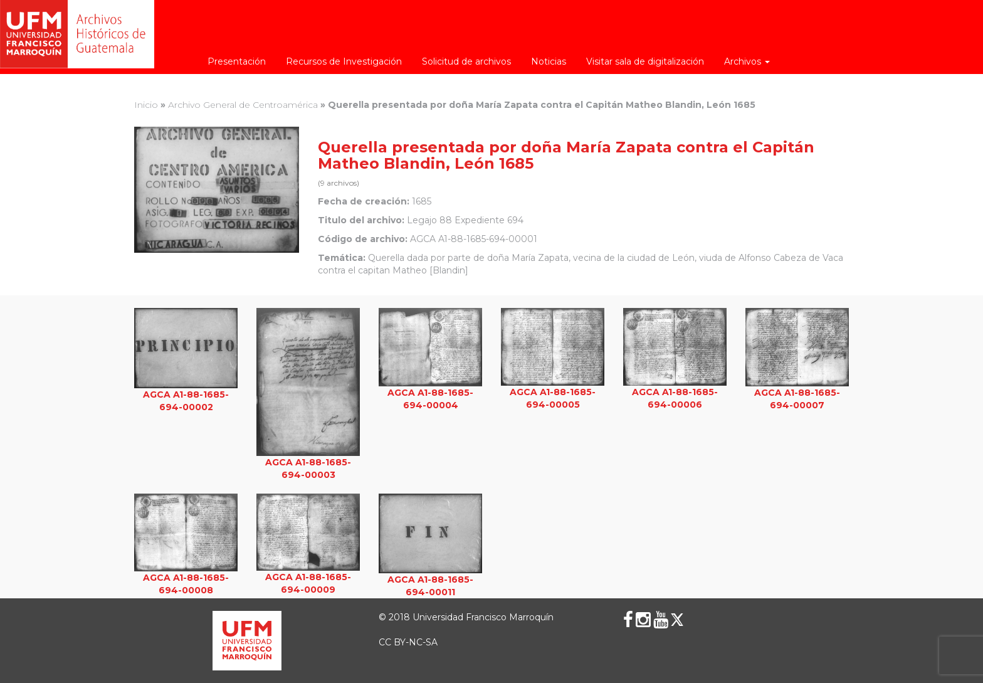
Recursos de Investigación (344, 61)
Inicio (146, 104)
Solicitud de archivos (466, 61)
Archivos (747, 61)
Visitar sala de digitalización (645, 61)
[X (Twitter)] (677, 619)
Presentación (237, 61)
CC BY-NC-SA (408, 642)
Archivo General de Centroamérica (243, 104)
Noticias (548, 61)
